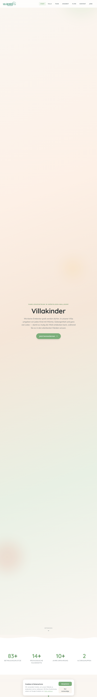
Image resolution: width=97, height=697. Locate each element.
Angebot (65, 4)
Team (57, 4)
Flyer (74, 4)
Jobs (90, 4)
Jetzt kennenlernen (48, 336)
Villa (50, 4)
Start (42, 4)
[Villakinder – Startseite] (9, 4)
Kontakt (83, 4)
